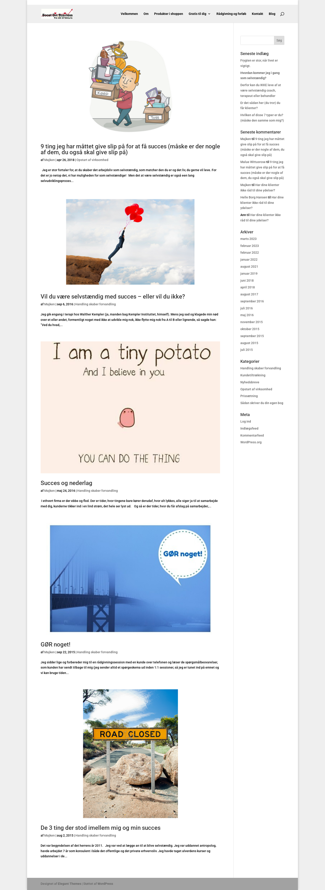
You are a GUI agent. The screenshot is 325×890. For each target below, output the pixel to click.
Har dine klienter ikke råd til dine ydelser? (262, 202)
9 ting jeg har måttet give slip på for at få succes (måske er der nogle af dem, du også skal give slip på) (130, 149)
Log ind (245, 421)
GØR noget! (55, 644)
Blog (272, 14)
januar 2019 (249, 273)
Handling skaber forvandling (95, 304)
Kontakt (257, 14)
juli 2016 (246, 308)
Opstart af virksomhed (92, 160)
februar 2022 (249, 252)
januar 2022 (249, 259)
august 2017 (249, 294)
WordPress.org (251, 442)
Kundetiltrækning (252, 375)
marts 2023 (248, 239)
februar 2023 (249, 246)
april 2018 (247, 287)
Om (146, 14)
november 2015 (251, 322)
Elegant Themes (69, 883)
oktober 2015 (249, 329)
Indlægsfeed (249, 428)
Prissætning (249, 396)
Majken (49, 160)
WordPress (105, 883)
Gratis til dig (197, 14)
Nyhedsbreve (249, 382)
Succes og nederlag (66, 483)
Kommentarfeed (252, 435)
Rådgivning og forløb (231, 14)
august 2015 (249, 343)
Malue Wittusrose (253, 162)
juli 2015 (246, 350)
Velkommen (129, 14)
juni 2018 (247, 280)
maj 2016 (247, 315)
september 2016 (252, 301)
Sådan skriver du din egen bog (261, 403)
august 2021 (249, 266)
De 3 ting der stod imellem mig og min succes (100, 827)
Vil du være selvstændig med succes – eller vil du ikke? (113, 296)
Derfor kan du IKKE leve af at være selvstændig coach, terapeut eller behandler (260, 90)
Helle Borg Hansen (253, 197)
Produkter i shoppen (168, 14)
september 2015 (252, 336)
